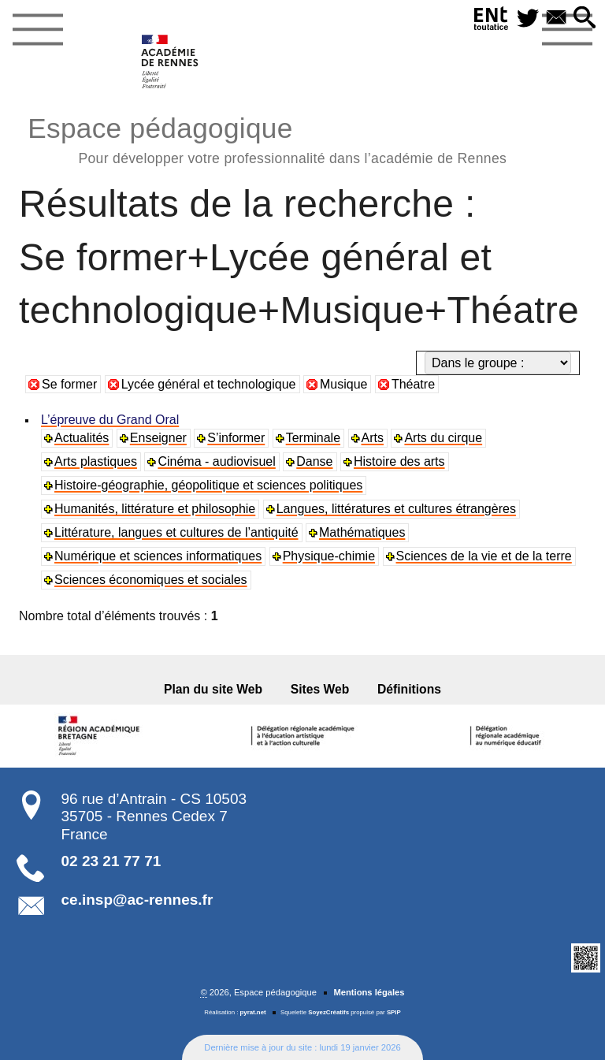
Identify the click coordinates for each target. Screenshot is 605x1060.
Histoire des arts (399, 461)
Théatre (413, 384)
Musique (343, 384)
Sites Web (320, 689)
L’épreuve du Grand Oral (110, 419)
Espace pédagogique (267, 138)
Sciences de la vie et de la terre (484, 556)
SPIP (394, 1012)
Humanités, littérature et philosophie (154, 508)
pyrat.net (253, 1012)
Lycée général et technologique (208, 384)
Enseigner (158, 437)
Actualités (81, 437)
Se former (69, 384)
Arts (373, 437)
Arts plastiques (95, 461)
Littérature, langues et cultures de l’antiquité (176, 532)
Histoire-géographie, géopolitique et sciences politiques (208, 485)
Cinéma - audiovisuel (216, 461)
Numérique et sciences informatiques (158, 556)
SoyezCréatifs (328, 1012)
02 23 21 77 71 (111, 861)
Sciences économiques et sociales (150, 579)
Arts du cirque (443, 437)
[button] (584, 18)
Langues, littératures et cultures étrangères (396, 508)
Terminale (313, 437)
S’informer (236, 437)
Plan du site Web (213, 689)
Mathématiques (362, 532)
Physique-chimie (329, 556)
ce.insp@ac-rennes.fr (137, 899)
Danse (314, 461)
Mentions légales (368, 992)
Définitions (409, 689)
